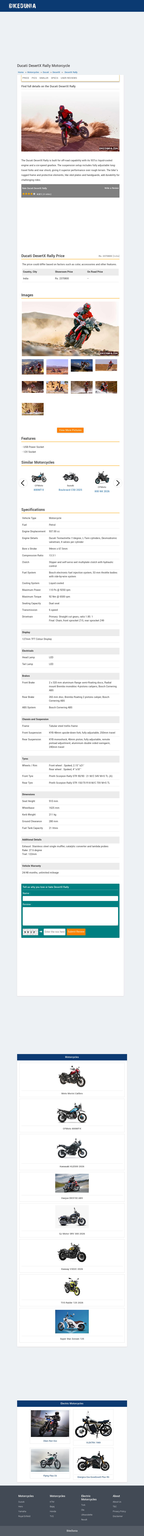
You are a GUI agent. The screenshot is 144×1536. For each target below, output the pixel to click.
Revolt (84, 1519)
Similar (43, 78)
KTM (52, 1501)
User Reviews (69, 78)
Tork (83, 1505)
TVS (52, 1516)
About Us (117, 1501)
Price (25, 78)
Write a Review (112, 188)
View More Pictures (70, 430)
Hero (20, 1506)
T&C (115, 1506)
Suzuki (21, 1501)
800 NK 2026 (102, 491)
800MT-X (39, 490)
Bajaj (52, 1506)
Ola (82, 1509)
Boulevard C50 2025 (70, 490)
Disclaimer (118, 1516)
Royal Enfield (24, 1516)
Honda (53, 1511)
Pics (34, 78)
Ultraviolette (86, 1514)
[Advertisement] (72, 37)
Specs (54, 78)
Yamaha (22, 1511)
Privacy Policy (119, 1511)
